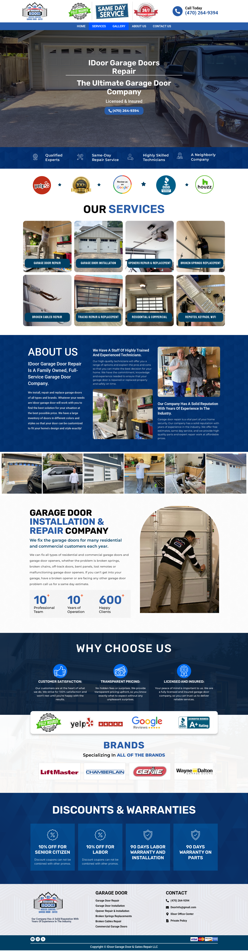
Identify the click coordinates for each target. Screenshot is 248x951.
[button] (32, 773)
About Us (139, 26)
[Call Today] (178, 11)
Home (81, 26)
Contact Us (162, 26)
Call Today (193, 8)
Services (99, 26)
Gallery (119, 26)
